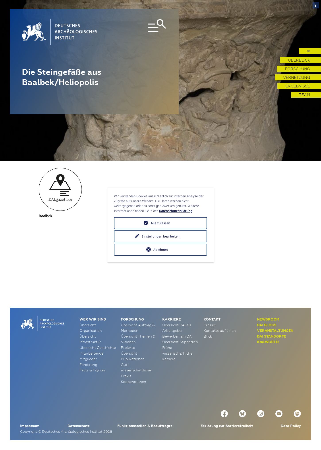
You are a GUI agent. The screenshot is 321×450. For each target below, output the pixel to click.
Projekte (128, 348)
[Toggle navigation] (143, 32)
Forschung (297, 69)
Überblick (299, 60)
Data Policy (291, 426)
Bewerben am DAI (177, 336)
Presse (209, 325)
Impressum (29, 426)
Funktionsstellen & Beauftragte (144, 426)
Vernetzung (296, 77)
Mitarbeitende (91, 353)
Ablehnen (160, 249)
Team (304, 95)
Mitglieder (88, 359)
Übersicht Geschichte (97, 348)
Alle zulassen (160, 223)
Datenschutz (78, 426)
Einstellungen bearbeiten (161, 236)
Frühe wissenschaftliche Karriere (177, 353)
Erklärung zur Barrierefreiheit (227, 426)
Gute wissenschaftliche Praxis (136, 370)
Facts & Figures (92, 370)
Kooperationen (133, 382)
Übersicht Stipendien (180, 342)
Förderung (88, 365)
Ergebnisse (297, 86)
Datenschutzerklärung (175, 211)
